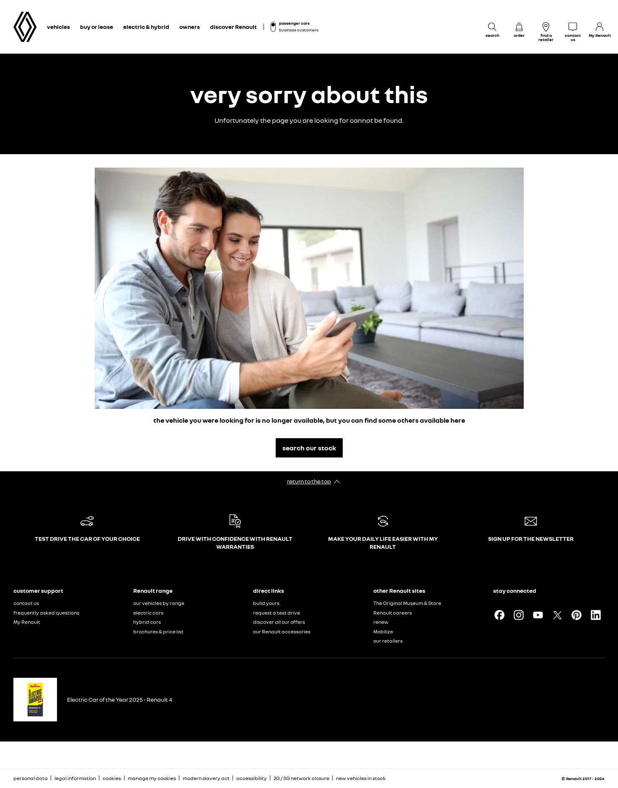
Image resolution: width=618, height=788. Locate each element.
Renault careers (392, 613)
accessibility (251, 778)
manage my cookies (152, 778)
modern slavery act (206, 778)
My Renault (26, 622)
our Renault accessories (281, 631)
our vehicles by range (158, 603)
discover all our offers (279, 622)
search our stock (309, 448)
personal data (30, 778)
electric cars (148, 613)
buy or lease (96, 26)
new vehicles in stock (361, 778)
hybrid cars (147, 622)
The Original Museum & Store (407, 603)
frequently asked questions (46, 613)
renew (380, 622)
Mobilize (383, 631)
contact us (26, 603)
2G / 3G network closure (301, 778)
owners (189, 26)
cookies (112, 778)
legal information (75, 778)
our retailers (388, 641)
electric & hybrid (146, 26)
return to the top (309, 481)
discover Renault (233, 26)
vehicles (58, 26)
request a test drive (276, 613)
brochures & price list (158, 631)
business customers (298, 29)
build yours (266, 603)
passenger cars (294, 23)
